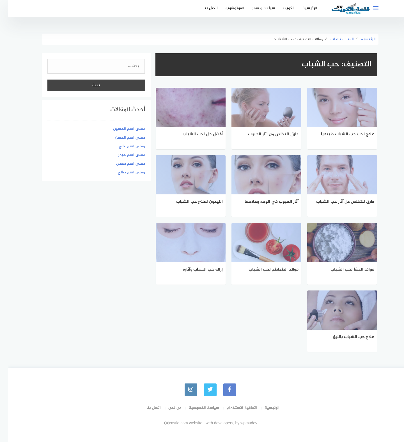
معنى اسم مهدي (122, 163)
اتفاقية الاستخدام (234, 408)
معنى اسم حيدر (123, 155)
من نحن (166, 408)
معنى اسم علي (124, 146)
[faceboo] (221, 389)
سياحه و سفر (255, 8)
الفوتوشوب (226, 8)
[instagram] (182, 389)
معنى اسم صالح (123, 172)
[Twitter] (202, 389)
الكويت (280, 8)
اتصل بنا (202, 8)
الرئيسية (301, 8)
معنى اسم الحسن (122, 137)
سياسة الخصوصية (196, 408)
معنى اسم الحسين (121, 129)
